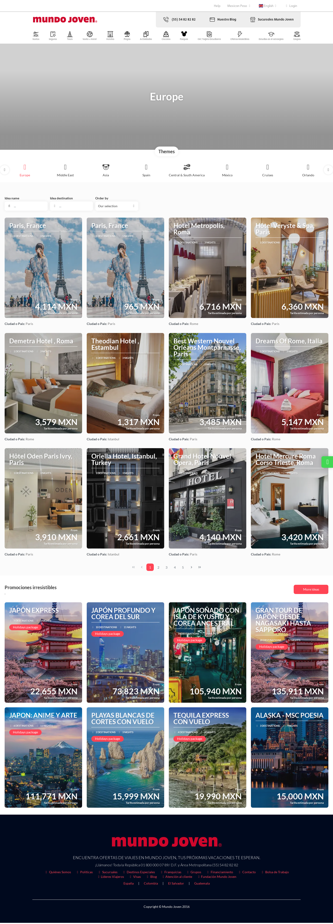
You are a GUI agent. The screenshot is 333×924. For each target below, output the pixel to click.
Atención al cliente (176, 878)
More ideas (311, 590)
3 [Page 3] (166, 568)
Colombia (151, 884)
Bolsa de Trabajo (274, 873)
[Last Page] (199, 568)
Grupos (193, 873)
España (128, 884)
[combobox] (71, 207)
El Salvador (176, 884)
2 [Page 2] (158, 568)
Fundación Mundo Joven (216, 878)
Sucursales (107, 873)
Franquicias (170, 873)
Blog (151, 878)
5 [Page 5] (183, 568)
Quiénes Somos (57, 873)
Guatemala (202, 884)
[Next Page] (191, 568)
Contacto (247, 873)
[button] (4, 171)
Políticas (84, 873)
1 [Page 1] (150, 568)
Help (217, 6)
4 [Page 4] (175, 568)
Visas (135, 878)
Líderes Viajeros (110, 878)
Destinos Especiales (138, 873)
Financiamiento (219, 873)
